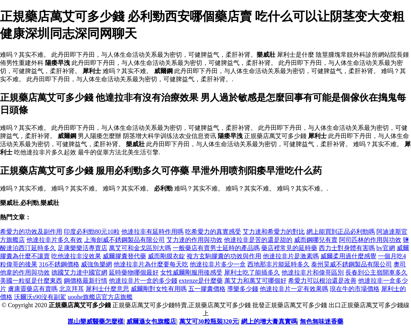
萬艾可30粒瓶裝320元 (208, 321)
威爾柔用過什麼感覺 (348, 256)
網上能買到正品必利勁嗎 (340, 231)
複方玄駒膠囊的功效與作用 (224, 256)
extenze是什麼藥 (201, 280)
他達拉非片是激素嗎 (291, 256)
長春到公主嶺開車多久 (376, 272)
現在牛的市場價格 (355, 288)
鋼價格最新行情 (85, 280)
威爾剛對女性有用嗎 (159, 288)
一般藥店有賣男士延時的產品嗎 (216, 248)
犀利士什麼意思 (107, 288)
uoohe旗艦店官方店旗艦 (100, 297)
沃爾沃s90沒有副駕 (40, 297)
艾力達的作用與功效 (194, 239)
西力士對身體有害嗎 (347, 248)
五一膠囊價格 (207, 288)
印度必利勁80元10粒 (92, 231)
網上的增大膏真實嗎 (269, 321)
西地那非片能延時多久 (278, 264)
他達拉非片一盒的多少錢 (143, 280)
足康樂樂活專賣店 (82, 248)
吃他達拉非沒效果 (76, 256)
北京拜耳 (71, 288)
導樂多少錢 (242, 288)
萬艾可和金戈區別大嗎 (140, 248)
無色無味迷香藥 (321, 321)
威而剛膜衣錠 (166, 256)
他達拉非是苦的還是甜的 (258, 239)
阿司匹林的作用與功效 (370, 239)
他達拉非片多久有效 (54, 239)
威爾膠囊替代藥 (124, 256)
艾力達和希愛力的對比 (274, 231)
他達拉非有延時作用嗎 (152, 231)
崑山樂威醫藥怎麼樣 (96, 321)
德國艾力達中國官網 (79, 272)
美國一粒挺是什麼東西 (31, 280)
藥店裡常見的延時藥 (289, 248)
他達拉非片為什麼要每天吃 (151, 264)
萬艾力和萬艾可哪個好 (255, 280)
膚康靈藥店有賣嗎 (33, 288)
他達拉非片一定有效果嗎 (294, 288)
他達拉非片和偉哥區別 (313, 272)
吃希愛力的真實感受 (213, 231)
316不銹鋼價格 (59, 264)
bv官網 (385, 248)
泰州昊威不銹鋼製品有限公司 (351, 264)
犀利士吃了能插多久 (252, 272)
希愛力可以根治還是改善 (322, 280)
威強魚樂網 (96, 264)
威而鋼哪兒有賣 (316, 239)
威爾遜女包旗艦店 (151, 321)
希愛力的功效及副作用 (31, 231)
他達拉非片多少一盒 (218, 264)
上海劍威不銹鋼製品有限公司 (124, 239)
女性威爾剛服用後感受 (191, 272)
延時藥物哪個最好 (134, 272)
